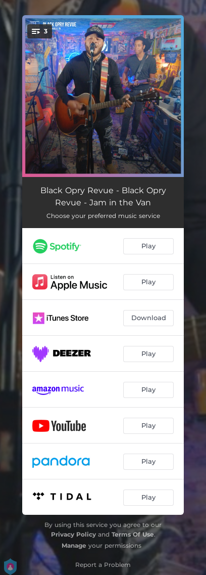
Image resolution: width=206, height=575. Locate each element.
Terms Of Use (133, 534)
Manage (74, 545)
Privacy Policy (73, 534)
